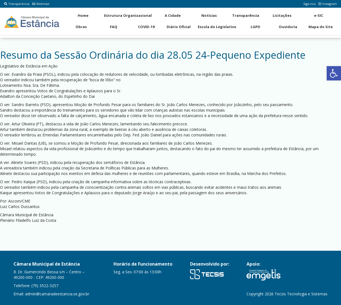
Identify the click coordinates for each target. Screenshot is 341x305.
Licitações (282, 15)
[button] (334, 73)
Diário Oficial (179, 26)
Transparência (16, 4)
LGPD (255, 26)
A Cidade (173, 15)
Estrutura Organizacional (128, 15)
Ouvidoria (288, 26)
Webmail (40, 4)
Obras (81, 26)
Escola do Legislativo (217, 26)
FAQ (113, 26)
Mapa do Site (320, 26)
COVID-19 (146, 26)
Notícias (209, 15)
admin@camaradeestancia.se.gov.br (57, 293)
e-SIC (318, 15)
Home (83, 15)
